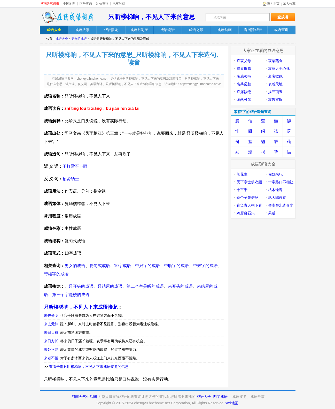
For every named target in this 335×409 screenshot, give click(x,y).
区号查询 (86, 3)
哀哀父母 (244, 61)
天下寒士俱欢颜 (249, 182)
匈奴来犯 (275, 174)
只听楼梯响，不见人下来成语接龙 (81, 307)
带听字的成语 (176, 265)
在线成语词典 (67, 17)
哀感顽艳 (244, 76)
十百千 (242, 190)
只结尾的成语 (110, 286)
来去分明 (51, 315)
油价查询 (102, 3)
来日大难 (51, 332)
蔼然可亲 (244, 99)
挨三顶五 (275, 92)
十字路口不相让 (280, 182)
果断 (271, 213)
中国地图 (69, 3)
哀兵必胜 (244, 84)
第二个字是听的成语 (145, 286)
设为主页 (273, 3)
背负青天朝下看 (249, 205)
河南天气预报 (50, 3)
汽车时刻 (119, 3)
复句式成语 (99, 265)
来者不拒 (51, 358)
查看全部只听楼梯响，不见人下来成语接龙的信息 (89, 367)
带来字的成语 (205, 265)
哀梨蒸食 (275, 61)
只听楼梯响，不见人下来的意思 (151, 16)
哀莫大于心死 (279, 68)
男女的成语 (79, 39)
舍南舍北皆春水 (280, 205)
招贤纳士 (71, 179)
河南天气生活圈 (84, 397)
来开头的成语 (180, 286)
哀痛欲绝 (244, 92)
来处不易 (51, 349)
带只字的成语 (147, 265)
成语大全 (62, 39)
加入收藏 (289, 3)
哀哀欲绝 (275, 76)
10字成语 (122, 265)
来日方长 (51, 341)
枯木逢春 (275, 190)
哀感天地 (275, 84)
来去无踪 (51, 324)
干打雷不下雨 (75, 166)
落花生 (242, 174)
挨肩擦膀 (244, 68)
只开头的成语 (81, 286)
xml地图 (231, 403)
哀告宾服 (275, 99)
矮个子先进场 (247, 197)
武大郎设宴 (277, 197)
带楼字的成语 (56, 274)
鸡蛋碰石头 (246, 213)
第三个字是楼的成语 (70, 294)
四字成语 (220, 397)
